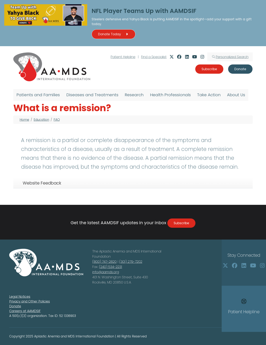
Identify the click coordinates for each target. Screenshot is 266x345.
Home (24, 119)
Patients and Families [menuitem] (38, 95)
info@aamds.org (105, 272)
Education (41, 119)
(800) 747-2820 (104, 261)
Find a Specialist (154, 56)
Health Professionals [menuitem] (170, 95)
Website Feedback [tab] (42, 183)
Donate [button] (240, 69)
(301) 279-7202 (130, 261)
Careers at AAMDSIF (25, 311)
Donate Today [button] (113, 34)
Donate (15, 306)
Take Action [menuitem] (209, 95)
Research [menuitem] (134, 95)
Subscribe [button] (209, 69)
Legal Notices (19, 296)
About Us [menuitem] (236, 95)
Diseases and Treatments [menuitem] (92, 95)
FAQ (57, 119)
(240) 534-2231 (110, 266)
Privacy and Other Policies (29, 301)
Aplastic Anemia (112, 251)
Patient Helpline (123, 56)
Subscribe (181, 223)
